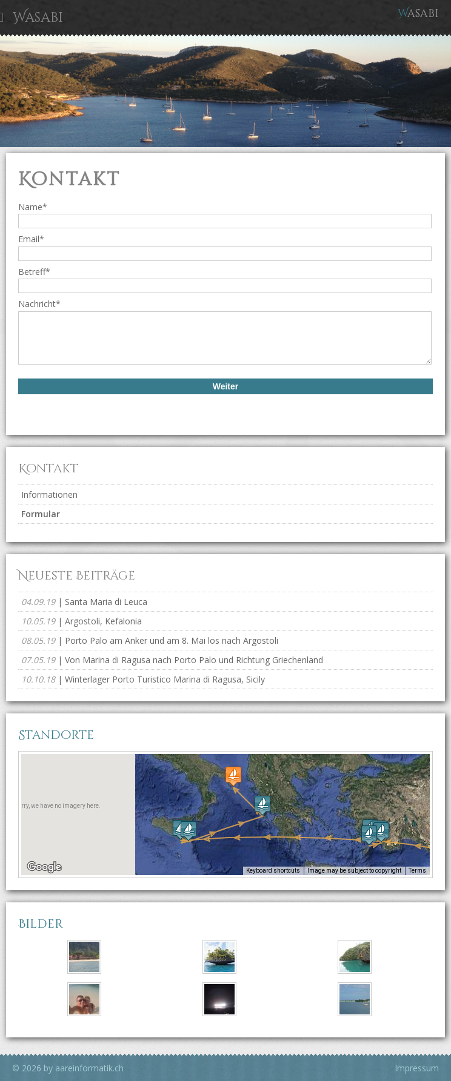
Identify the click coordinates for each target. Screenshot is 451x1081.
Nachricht (39, 303)
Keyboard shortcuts (273, 870)
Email (31, 239)
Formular (40, 514)
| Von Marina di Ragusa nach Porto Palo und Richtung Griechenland (172, 660)
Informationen (49, 494)
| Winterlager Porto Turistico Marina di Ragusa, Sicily (143, 679)
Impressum (417, 1068)
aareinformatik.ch (89, 1068)
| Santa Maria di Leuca (84, 601)
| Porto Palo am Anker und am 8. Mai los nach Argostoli (149, 640)
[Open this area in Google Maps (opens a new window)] (44, 867)
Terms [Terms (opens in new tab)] (417, 870)
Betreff (34, 271)
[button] (369, 835)
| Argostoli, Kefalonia (81, 621)
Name (32, 207)
